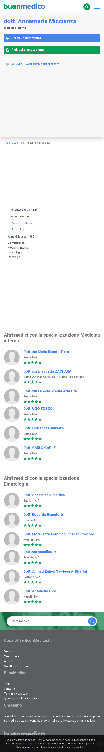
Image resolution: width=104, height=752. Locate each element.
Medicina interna (22, 223)
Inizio (7, 143)
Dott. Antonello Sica (39, 591)
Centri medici (12, 656)
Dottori (15, 143)
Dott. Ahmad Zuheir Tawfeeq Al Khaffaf (55, 571)
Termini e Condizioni (16, 693)
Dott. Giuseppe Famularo (43, 428)
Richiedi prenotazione (25, 50)
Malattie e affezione (16, 666)
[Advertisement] (52, 105)
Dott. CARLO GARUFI (40, 448)
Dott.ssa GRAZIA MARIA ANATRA (50, 391)
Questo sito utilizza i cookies (21, 698)
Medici (8, 651)
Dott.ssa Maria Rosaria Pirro (46, 352)
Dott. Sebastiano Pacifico (44, 495)
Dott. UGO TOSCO (38, 408)
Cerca (86, 6)
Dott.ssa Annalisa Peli (41, 552)
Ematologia (19, 229)
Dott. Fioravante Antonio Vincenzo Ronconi (58, 534)
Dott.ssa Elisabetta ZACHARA (47, 371)
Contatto (9, 688)
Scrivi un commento (23, 38)
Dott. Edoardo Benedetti (43, 515)
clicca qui (28, 743)
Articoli (8, 661)
